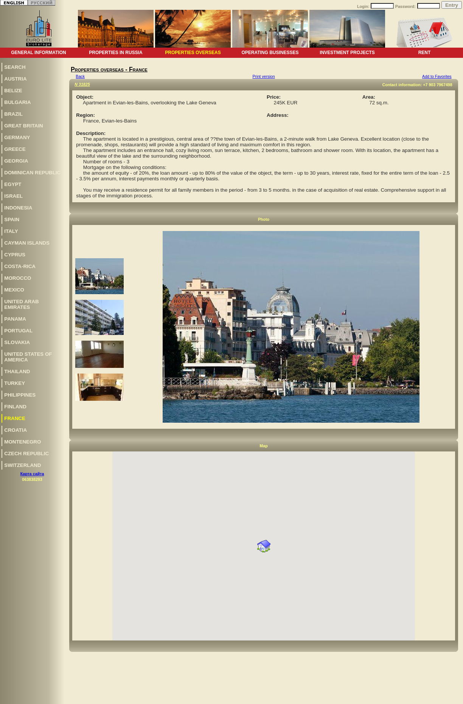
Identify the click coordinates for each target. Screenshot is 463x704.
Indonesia (18, 208)
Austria (15, 79)
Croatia (15, 430)
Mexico (14, 290)
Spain (11, 219)
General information (38, 52)
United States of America (28, 357)
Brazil (13, 114)
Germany (17, 137)
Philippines (20, 395)
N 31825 (82, 84)
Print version (263, 76)
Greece (14, 149)
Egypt (12, 184)
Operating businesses (269, 52)
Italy (11, 231)
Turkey (14, 383)
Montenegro (22, 442)
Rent (424, 52)
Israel (13, 196)
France (14, 418)
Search (14, 67)
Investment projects (347, 52)
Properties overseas (193, 52)
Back (80, 76)
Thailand (17, 371)
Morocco (17, 278)
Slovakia (17, 342)
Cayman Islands (26, 243)
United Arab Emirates (21, 304)
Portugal (18, 330)
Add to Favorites (437, 76)
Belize (13, 90)
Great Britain (23, 126)
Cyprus (14, 254)
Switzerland (22, 465)
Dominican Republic (32, 172)
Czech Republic (26, 453)
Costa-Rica (20, 266)
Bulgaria (17, 102)
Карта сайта (32, 473)
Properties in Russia (115, 52)
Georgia (16, 161)
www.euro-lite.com (445, 697)
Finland (15, 406)
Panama (15, 319)
